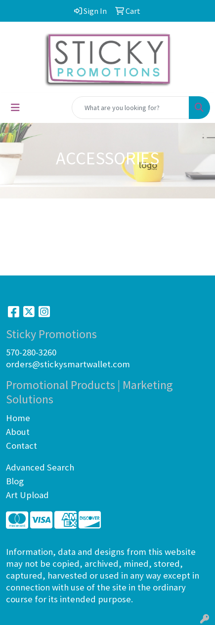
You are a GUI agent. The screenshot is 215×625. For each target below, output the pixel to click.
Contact (21, 445)
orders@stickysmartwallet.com (68, 364)
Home (18, 418)
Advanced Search (40, 467)
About (18, 431)
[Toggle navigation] (15, 108)
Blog (15, 481)
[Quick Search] (130, 107)
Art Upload (27, 495)
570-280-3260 (31, 352)
